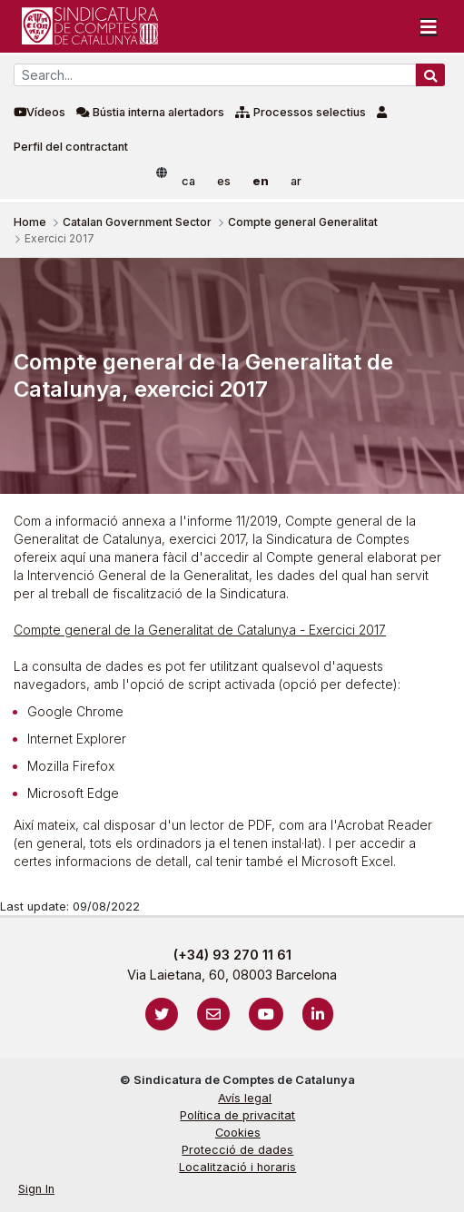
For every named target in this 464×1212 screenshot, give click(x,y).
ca (188, 181)
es (224, 181)
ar (296, 181)
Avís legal (244, 1098)
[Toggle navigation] (428, 26)
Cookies (238, 1132)
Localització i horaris (237, 1167)
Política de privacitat (237, 1115)
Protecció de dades (237, 1150)
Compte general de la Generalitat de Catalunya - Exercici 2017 (200, 629)
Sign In (36, 1189)
